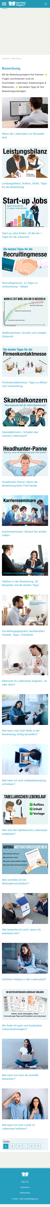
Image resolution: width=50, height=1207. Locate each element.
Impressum (24, 1187)
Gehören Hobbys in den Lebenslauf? (24, 979)
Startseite (6, 58)
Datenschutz (25, 1193)
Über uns (25, 1182)
